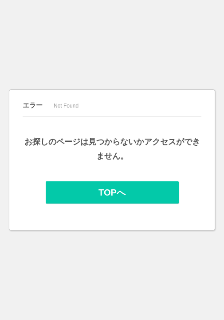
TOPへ (112, 192)
